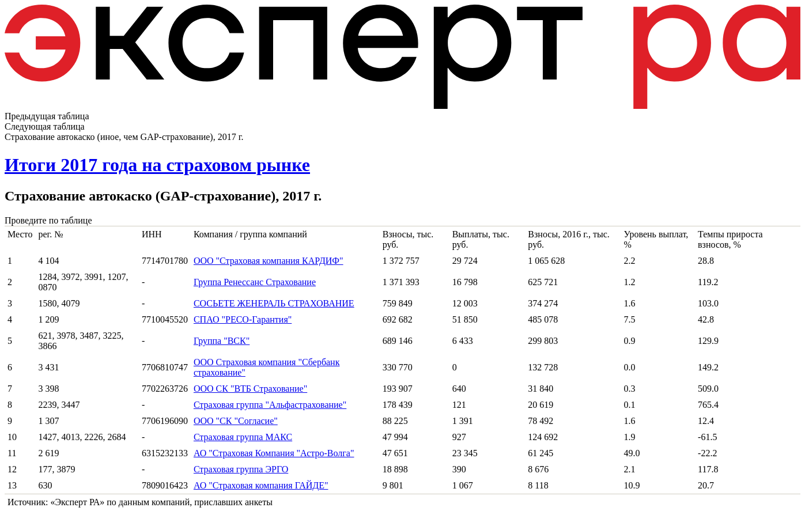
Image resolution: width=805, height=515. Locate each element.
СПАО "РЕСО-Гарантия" (243, 319)
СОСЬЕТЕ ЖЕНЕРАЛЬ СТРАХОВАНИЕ (274, 303)
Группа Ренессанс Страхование (255, 282)
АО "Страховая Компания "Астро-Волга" (274, 453)
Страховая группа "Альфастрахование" (270, 405)
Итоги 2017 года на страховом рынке (157, 164)
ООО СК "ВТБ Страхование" (250, 388)
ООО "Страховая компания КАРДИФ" (268, 261)
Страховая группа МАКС (243, 437)
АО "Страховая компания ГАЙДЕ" (261, 485)
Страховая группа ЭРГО (241, 469)
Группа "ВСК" (222, 341)
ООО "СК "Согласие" (236, 421)
